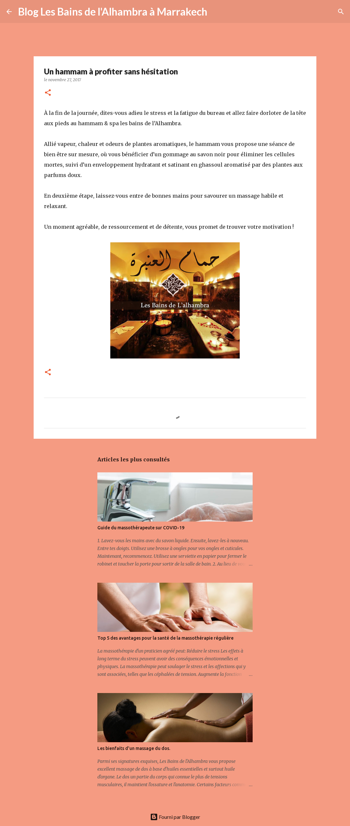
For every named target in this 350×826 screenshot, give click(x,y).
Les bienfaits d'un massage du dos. (133, 748)
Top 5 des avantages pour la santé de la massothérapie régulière (165, 638)
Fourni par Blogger (175, 817)
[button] (48, 93)
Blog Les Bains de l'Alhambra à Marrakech (112, 11)
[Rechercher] (216, 11)
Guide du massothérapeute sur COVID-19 (140, 527)
